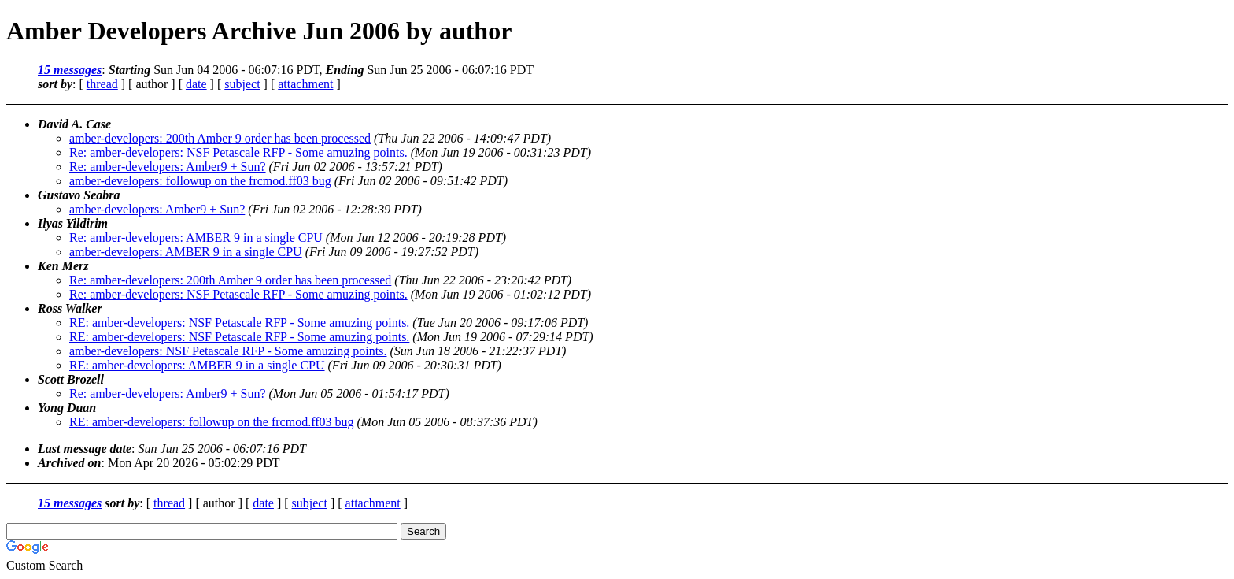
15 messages (70, 69)
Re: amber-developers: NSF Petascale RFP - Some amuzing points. (238, 152)
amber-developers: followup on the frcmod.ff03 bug (200, 180)
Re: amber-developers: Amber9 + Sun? (167, 166)
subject (242, 84)
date (196, 84)
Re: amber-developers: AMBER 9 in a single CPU (196, 237)
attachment (305, 84)
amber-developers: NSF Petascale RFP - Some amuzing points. (227, 351)
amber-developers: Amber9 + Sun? (157, 209)
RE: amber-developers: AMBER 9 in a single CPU (197, 365)
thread (102, 84)
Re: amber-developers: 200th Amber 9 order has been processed (230, 280)
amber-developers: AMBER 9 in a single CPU (185, 251)
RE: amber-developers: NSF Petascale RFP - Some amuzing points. (239, 322)
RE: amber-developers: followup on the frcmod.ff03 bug (211, 422)
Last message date (84, 448)
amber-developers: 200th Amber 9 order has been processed (220, 138)
